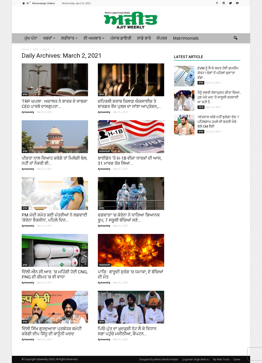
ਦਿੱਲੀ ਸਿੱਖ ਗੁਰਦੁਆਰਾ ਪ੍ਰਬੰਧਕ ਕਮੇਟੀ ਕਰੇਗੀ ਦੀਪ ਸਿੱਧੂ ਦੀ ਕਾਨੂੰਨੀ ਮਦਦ (52, 331)
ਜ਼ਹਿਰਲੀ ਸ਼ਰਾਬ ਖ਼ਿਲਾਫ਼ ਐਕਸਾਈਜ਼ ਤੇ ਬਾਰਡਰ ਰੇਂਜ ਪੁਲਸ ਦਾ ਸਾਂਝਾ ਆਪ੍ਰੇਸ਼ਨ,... (129, 104)
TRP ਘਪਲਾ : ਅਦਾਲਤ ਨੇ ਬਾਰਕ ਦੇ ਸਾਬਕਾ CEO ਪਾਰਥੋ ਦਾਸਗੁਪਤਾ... (54, 104)
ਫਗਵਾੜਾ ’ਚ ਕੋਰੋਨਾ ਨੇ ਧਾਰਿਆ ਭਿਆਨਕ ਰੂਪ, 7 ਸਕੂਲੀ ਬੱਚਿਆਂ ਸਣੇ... (129, 218)
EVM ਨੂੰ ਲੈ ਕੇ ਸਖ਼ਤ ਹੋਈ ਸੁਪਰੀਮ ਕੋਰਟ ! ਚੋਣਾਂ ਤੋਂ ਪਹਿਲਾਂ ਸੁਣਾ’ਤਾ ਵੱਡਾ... (218, 73)
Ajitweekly (28, 111)
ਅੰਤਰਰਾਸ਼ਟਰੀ (104, 151)
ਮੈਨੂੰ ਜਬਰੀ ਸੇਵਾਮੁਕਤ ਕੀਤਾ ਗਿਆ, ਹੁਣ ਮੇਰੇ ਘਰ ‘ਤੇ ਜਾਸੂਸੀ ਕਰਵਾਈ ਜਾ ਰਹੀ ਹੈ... (219, 97)
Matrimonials (186, 38)
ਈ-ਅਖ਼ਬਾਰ (94, 38)
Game (236, 359)
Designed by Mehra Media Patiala (158, 359)
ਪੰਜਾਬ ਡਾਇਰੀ (120, 38)
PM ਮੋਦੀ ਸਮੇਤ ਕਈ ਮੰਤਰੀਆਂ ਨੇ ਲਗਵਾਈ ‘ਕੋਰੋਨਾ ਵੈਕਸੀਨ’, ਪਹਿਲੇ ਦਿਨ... (54, 218)
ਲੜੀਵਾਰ (69, 38)
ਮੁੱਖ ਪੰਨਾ (31, 38)
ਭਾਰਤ (25, 94)
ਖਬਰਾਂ (49, 38)
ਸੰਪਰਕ (162, 38)
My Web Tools (221, 359)
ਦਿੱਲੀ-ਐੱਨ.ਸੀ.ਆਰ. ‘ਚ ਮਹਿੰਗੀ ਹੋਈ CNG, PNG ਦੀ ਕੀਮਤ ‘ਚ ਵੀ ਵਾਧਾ (55, 274)
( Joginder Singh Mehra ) (195, 359)
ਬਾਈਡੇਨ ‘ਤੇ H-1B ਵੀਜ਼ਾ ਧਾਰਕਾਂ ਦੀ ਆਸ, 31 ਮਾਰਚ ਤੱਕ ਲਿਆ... (129, 161)
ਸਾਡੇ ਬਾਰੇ (144, 38)
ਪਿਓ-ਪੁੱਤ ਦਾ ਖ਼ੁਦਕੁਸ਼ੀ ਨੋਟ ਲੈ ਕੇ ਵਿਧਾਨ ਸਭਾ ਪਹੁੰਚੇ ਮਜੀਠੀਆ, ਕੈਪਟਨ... (127, 331)
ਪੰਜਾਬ (101, 94)
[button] (235, 38)
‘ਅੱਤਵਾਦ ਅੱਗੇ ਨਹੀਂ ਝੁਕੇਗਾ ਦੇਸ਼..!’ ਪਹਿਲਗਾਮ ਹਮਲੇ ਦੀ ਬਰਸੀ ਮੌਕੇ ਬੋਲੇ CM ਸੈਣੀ (218, 121)
